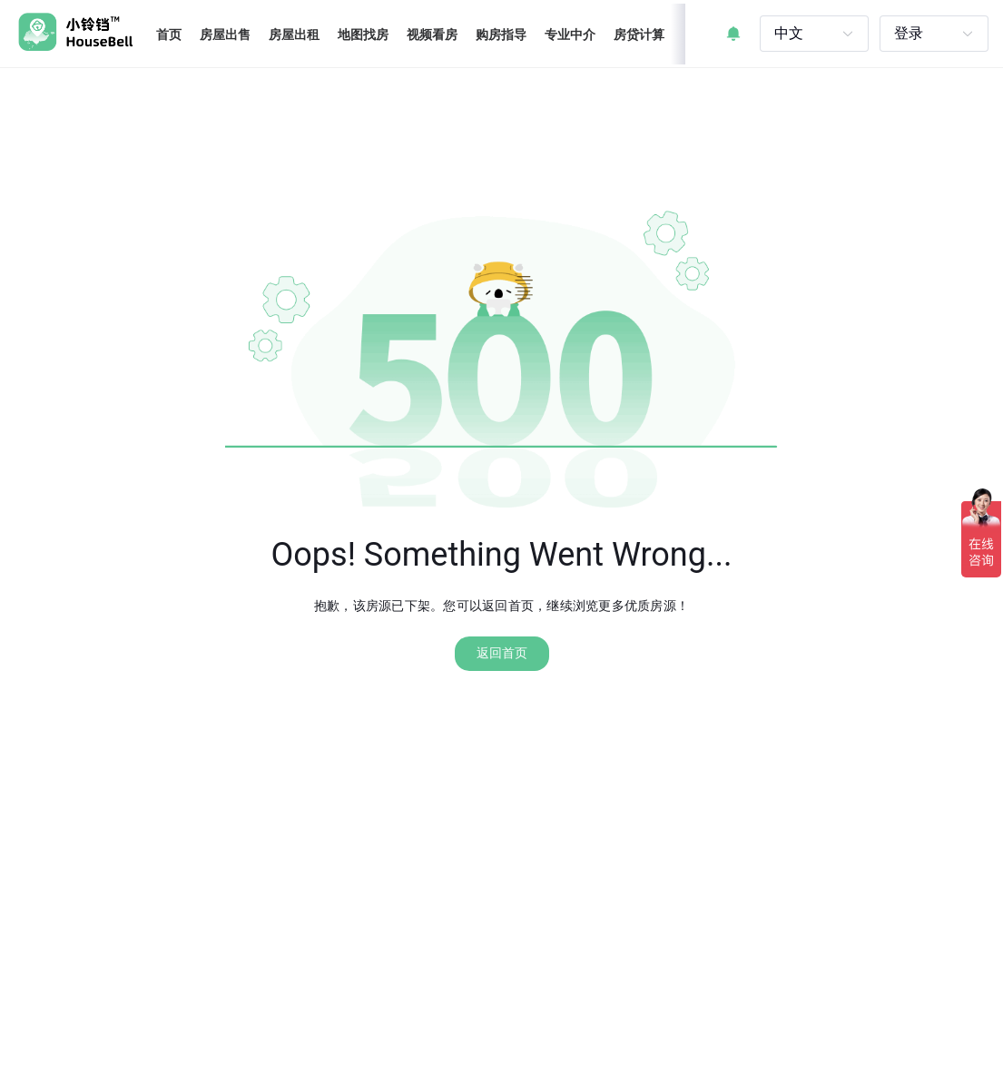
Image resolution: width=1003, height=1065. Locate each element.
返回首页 (502, 653)
